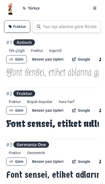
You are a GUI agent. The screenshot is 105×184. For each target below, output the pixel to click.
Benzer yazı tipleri (47, 59)
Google (81, 59)
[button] (95, 8)
